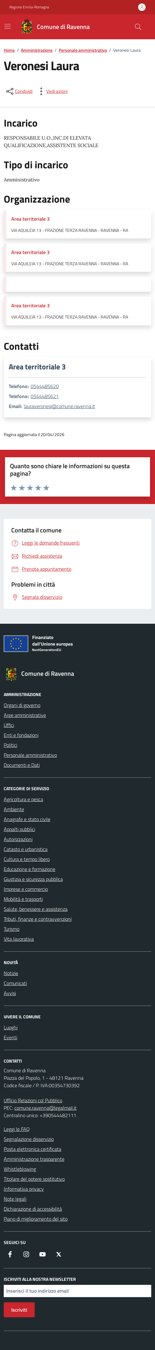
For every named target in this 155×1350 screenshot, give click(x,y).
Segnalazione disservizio (29, 1139)
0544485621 (45, 396)
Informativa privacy (24, 1189)
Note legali (15, 1199)
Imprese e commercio (26, 889)
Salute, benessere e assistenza (36, 909)
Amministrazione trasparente (34, 1159)
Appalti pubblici (19, 829)
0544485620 (45, 386)
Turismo (11, 929)
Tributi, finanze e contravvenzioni (38, 919)
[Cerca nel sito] (138, 26)
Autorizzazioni (18, 839)
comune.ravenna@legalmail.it (45, 1108)
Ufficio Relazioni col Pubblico (33, 1100)
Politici (10, 745)
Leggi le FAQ (17, 1129)
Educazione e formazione (29, 869)
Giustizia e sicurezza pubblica (33, 879)
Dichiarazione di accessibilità (33, 1209)
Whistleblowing (20, 1169)
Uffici (9, 725)
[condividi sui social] (19, 91)
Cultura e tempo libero (27, 859)
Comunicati (15, 983)
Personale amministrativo (30, 755)
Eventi (10, 1037)
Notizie (11, 973)
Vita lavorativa (19, 939)
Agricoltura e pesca (23, 799)
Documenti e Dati (22, 765)
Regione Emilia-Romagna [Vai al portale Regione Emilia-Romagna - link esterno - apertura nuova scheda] (29, 7)
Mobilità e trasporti (23, 899)
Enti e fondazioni (21, 735)
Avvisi (10, 993)
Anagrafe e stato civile (27, 819)
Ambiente (14, 809)
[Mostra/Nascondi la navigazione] (7, 26)
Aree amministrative (25, 715)
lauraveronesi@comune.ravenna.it (59, 406)
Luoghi (11, 1027)
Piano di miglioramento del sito (36, 1219)
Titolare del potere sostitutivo (34, 1179)
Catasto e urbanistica (26, 849)
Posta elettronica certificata (32, 1149)
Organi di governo (22, 705)
